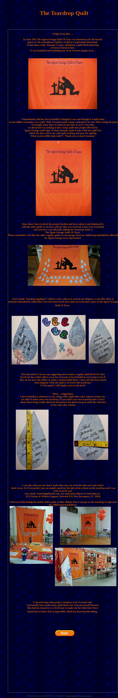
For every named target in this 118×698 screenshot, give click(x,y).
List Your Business (85, 696)
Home (64, 632)
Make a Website (71, 696)
